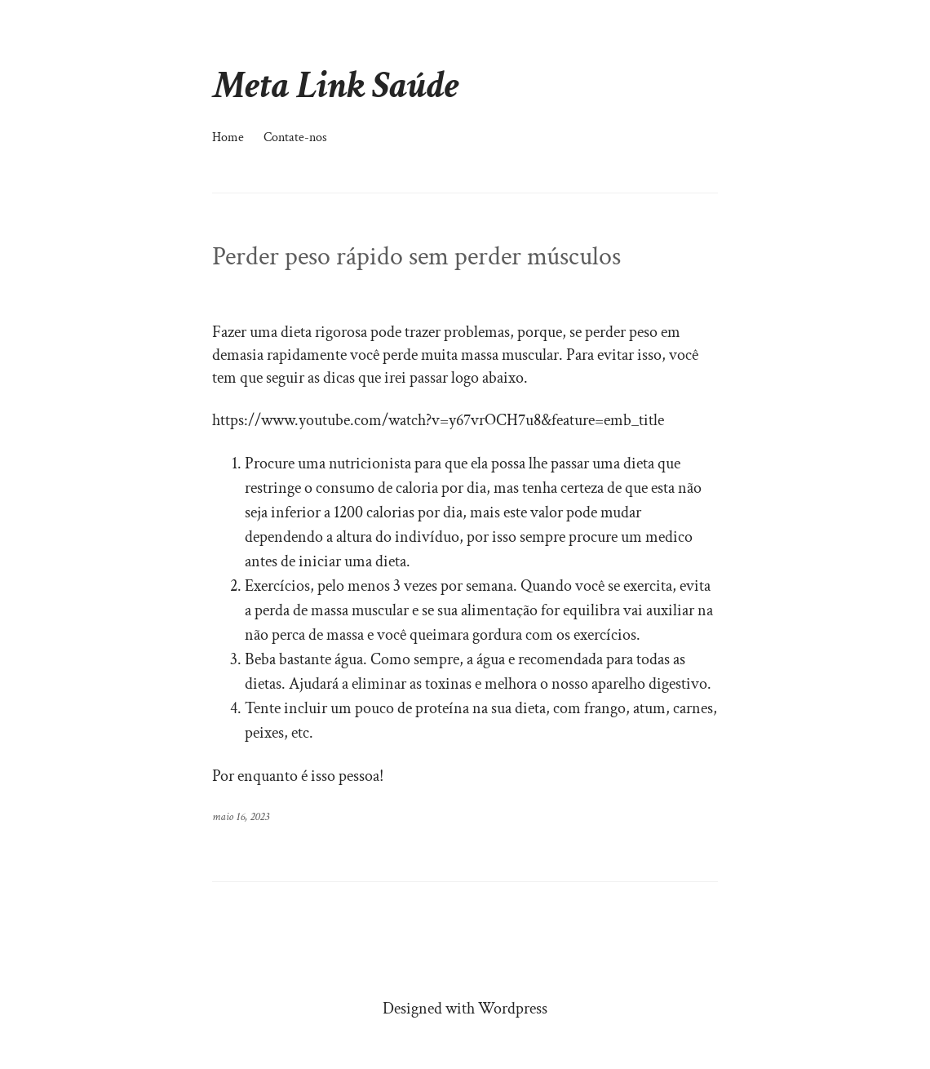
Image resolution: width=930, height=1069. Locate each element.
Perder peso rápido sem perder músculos (416, 257)
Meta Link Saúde (335, 85)
